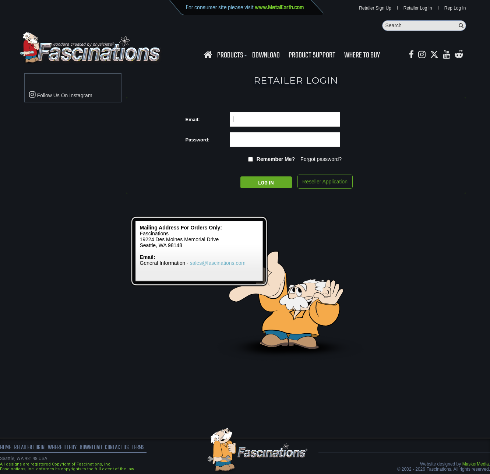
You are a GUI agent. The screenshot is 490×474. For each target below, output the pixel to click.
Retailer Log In (417, 8)
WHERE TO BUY (362, 55)
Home (5, 448)
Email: (193, 119)
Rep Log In (455, 8)
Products (231, 55)
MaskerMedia (475, 464)
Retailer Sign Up (375, 8)
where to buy (62, 448)
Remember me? (276, 159)
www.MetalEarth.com (279, 7)
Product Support (312, 55)
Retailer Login (29, 448)
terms (138, 448)
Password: (198, 140)
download (266, 55)
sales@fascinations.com (218, 263)
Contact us (117, 448)
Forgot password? (321, 159)
